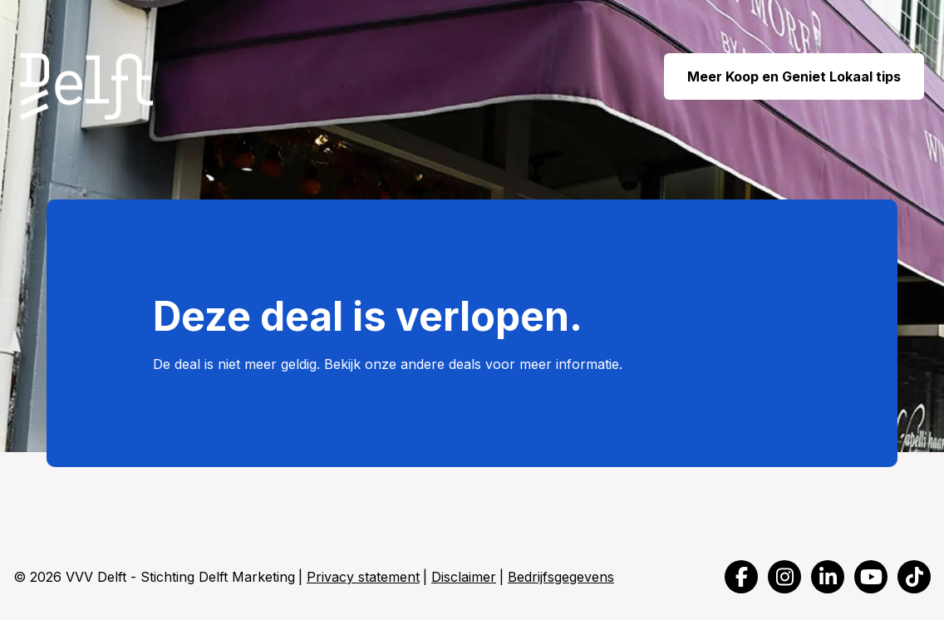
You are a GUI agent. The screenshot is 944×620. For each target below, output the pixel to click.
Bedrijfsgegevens (561, 576)
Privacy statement (363, 576)
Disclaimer (463, 576)
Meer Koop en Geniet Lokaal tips (794, 76)
